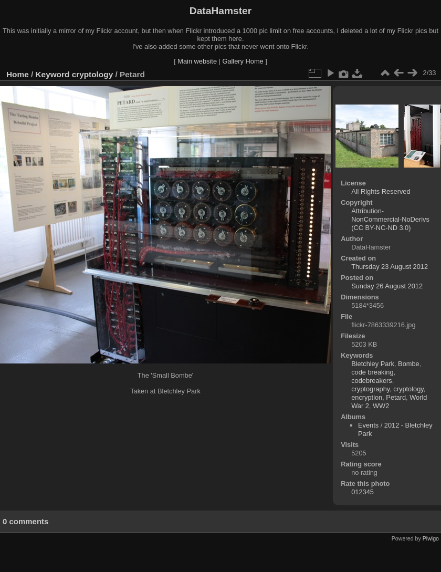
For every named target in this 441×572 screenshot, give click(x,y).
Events (368, 425)
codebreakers (371, 380)
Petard (396, 397)
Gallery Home (242, 61)
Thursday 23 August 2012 (389, 267)
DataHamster (220, 10)
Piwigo (431, 538)
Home (17, 74)
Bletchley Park (372, 364)
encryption (366, 397)
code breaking (372, 372)
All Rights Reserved (380, 191)
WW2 (381, 406)
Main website (197, 61)
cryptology (92, 74)
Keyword (53, 74)
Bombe (408, 364)
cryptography (370, 389)
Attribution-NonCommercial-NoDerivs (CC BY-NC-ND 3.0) (390, 219)
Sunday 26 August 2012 (387, 286)
